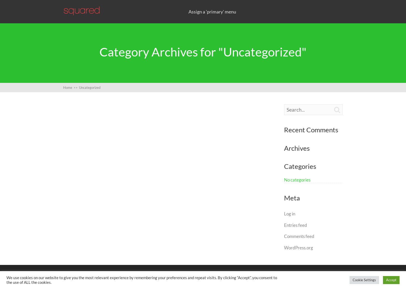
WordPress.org (298, 247)
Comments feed (299, 236)
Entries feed (295, 225)
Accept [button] (391, 280)
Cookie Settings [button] (364, 280)
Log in (289, 213)
